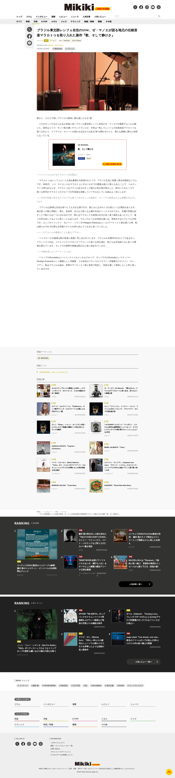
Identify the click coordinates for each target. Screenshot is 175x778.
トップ (19, 16)
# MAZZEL (63, 686)
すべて (19, 21)
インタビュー (42, 16)
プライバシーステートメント (60, 752)
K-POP (44, 21)
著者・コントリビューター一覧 (61, 746)
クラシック (75, 21)
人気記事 (86, 16)
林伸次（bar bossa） (56, 45)
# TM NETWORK (49, 686)
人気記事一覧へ (135, 584)
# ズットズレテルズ (135, 686)
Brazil (89, 158)
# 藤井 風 (35, 686)
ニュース (75, 16)
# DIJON (120, 686)
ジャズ (64, 21)
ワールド (53, 40)
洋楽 (36, 21)
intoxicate (66, 40)
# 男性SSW (57, 49)
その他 (109, 21)
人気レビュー (100, 16)
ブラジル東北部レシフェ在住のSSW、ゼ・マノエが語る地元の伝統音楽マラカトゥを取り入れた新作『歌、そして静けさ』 (79, 514)
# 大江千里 (76, 686)
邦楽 (28, 21)
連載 (53, 16)
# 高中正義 (109, 686)
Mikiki (38, 512)
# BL (85, 686)
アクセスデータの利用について (61, 755)
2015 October (76, 40)
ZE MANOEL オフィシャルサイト (53, 372)
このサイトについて (57, 742)
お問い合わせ (55, 749)
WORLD (81, 158)
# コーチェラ (23, 686)
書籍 (100, 21)
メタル (54, 21)
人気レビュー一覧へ (143, 661)
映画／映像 (89, 21)
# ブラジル (70, 49)
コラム (29, 16)
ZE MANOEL (43, 358)
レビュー (63, 16)
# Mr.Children (96, 686)
